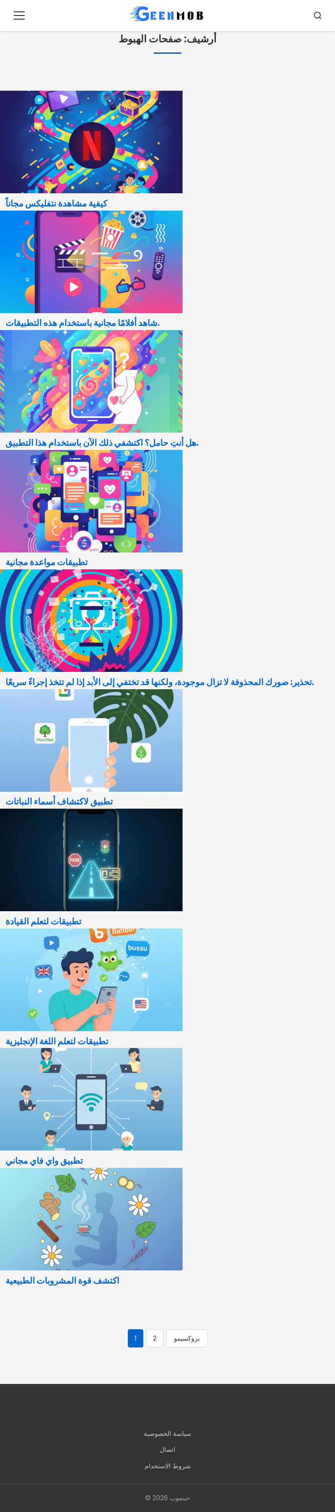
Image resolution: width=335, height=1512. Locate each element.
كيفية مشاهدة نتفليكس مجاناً (56, 203)
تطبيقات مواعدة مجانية (46, 562)
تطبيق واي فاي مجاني (44, 1161)
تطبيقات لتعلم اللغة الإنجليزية (56, 1041)
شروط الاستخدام (168, 1466)
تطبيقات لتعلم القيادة (43, 921)
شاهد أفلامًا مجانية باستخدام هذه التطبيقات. (82, 323)
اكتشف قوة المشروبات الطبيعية (62, 1281)
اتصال (167, 1449)
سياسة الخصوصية (167, 1433)
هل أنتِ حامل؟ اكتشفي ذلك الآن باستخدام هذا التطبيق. (102, 443)
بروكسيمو (187, 1338)
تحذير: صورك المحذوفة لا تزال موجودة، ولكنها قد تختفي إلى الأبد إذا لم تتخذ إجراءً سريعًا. (159, 682)
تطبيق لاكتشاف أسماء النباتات (59, 801)
